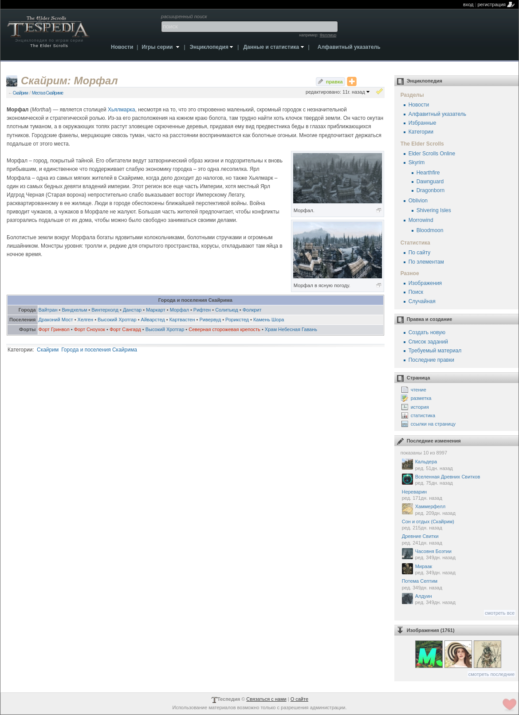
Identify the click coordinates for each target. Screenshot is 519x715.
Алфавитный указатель (437, 114)
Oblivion (418, 201)
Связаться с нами (266, 699)
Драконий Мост (56, 319)
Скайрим (20, 93)
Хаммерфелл (458, 509)
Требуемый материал (435, 351)
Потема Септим (458, 584)
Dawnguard (430, 181)
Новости (419, 105)
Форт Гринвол (54, 329)
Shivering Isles (434, 210)
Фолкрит (252, 309)
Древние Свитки (458, 539)
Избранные (422, 123)
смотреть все (500, 613)
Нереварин (458, 495)
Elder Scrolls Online (432, 153)
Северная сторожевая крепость (224, 329)
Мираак (458, 569)
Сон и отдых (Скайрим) (458, 525)
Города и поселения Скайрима (99, 350)
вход (468, 4)
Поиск (416, 292)
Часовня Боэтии (458, 554)
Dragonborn (430, 190)
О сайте (299, 699)
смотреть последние (491, 674)
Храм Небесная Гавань (291, 329)
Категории (421, 132)
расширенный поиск (184, 16)
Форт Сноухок (89, 329)
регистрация (491, 4)
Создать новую (427, 332)
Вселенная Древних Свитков (458, 480)
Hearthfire (428, 173)
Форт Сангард (125, 329)
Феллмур (327, 35)
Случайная (422, 301)
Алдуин (458, 599)
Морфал (179, 309)
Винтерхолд (104, 309)
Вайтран (48, 309)
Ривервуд (210, 319)
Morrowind (421, 220)
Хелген (85, 319)
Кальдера (458, 464)
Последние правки (431, 360)
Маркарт (155, 309)
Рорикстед (237, 319)
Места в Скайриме (47, 93)
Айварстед (153, 319)
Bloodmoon (430, 230)
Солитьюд (226, 309)
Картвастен (182, 319)
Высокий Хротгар (117, 319)
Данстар (132, 309)
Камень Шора (268, 319)
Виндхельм (74, 309)
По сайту (420, 252)
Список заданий (428, 342)
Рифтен (202, 309)
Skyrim (417, 162)
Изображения (425, 283)
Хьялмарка (121, 110)
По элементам (426, 262)
